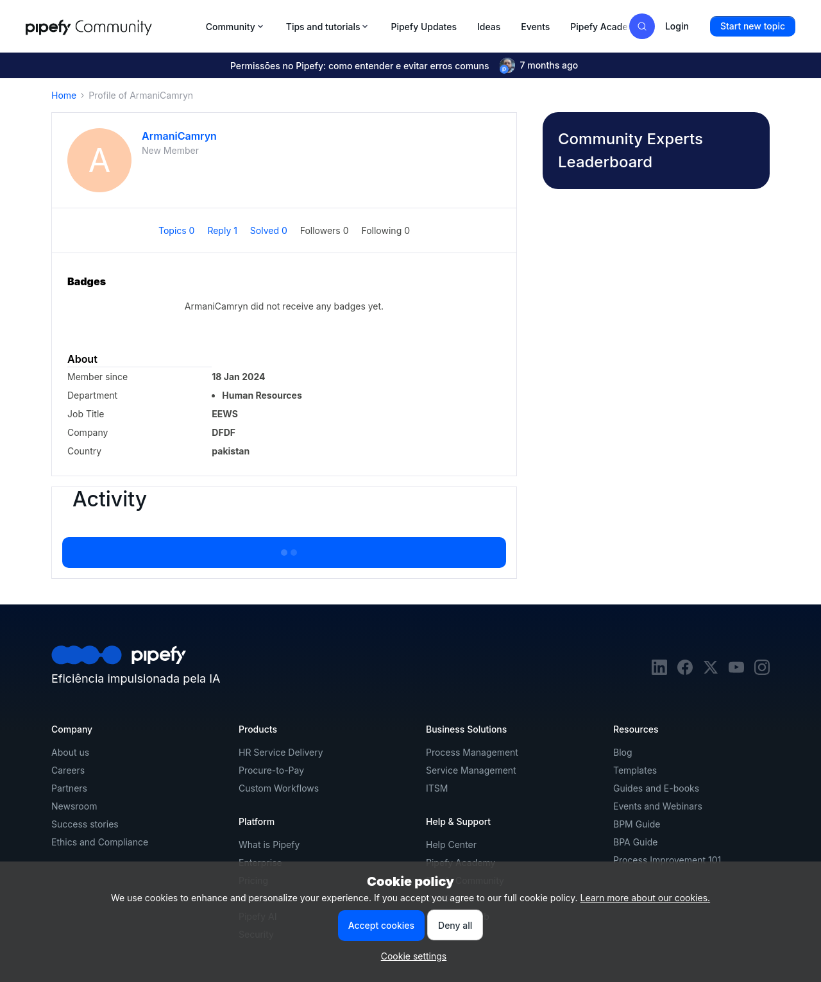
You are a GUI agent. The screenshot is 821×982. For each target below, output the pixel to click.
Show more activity (284, 549)
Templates (635, 770)
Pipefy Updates (424, 26)
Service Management (471, 770)
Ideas (488, 26)
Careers (68, 770)
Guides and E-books (656, 788)
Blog (622, 752)
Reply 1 (223, 230)
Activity (109, 499)
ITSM (437, 788)
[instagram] (762, 671)
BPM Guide (637, 824)
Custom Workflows (279, 788)
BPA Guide (635, 841)
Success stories (85, 824)
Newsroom (74, 806)
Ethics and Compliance (99, 841)
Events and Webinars (657, 806)
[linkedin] (659, 671)
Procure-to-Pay (271, 770)
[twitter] (710, 671)
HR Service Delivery (281, 752)
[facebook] (685, 671)
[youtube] (736, 671)
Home (63, 95)
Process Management (472, 752)
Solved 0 (270, 230)
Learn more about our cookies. (645, 897)
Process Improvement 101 (667, 859)
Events (535, 26)
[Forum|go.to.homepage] (112, 26)
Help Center (451, 844)
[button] (752, 26)
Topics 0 (177, 230)
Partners (69, 788)
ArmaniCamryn (179, 135)
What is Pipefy (269, 844)
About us (70, 752)
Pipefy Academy (605, 26)
